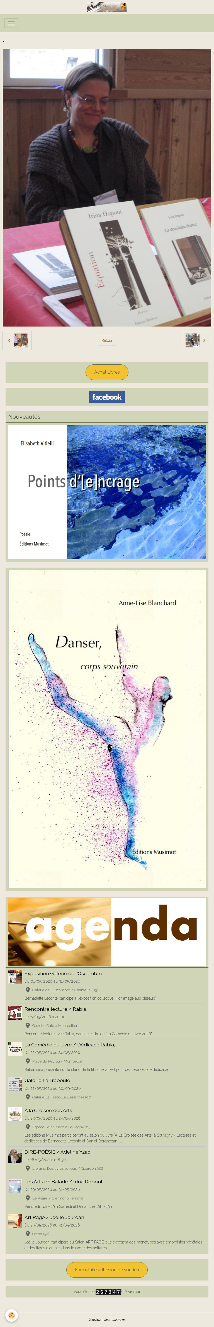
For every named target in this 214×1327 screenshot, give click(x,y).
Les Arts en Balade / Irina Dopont (64, 1181)
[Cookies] (12, 1315)
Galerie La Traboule (47, 1080)
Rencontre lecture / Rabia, (56, 1009)
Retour (107, 340)
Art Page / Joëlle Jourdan (54, 1217)
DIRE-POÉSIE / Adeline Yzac (57, 1152)
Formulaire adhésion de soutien (107, 1269)
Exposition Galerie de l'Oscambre (63, 973)
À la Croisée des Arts (48, 1110)
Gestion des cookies (107, 1319)
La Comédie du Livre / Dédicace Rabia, (70, 1045)
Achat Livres (107, 372)
